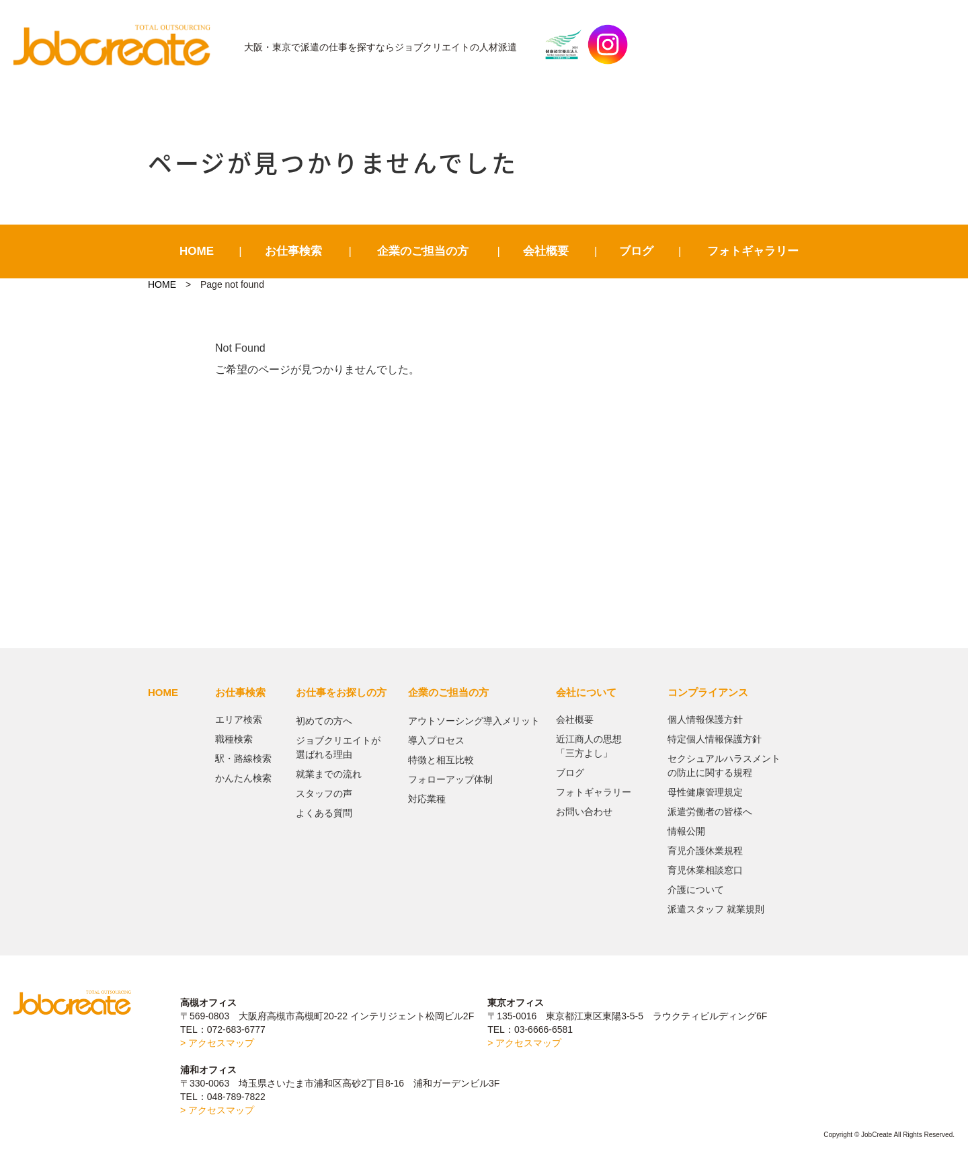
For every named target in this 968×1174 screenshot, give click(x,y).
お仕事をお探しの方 (341, 692)
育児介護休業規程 (705, 850)
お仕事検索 (293, 251)
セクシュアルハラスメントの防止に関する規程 (724, 765)
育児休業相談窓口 (705, 870)
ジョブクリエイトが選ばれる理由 (338, 747)
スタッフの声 (324, 793)
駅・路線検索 (243, 758)
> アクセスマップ (217, 1043)
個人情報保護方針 (705, 719)
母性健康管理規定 (705, 792)
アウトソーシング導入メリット (474, 720)
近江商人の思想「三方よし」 (589, 746)
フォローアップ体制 (450, 779)
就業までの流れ (329, 774)
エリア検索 (238, 719)
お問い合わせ (584, 811)
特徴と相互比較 (441, 759)
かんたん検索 (243, 778)
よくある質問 (324, 813)
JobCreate (118, 44)
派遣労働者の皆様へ (710, 811)
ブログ (636, 251)
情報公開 (686, 831)
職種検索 (234, 739)
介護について (696, 889)
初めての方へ (324, 720)
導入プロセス (436, 740)
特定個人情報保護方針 (715, 739)
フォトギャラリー (753, 251)
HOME (196, 251)
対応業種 (427, 798)
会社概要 (546, 251)
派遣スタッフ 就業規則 (716, 909)
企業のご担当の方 (423, 251)
